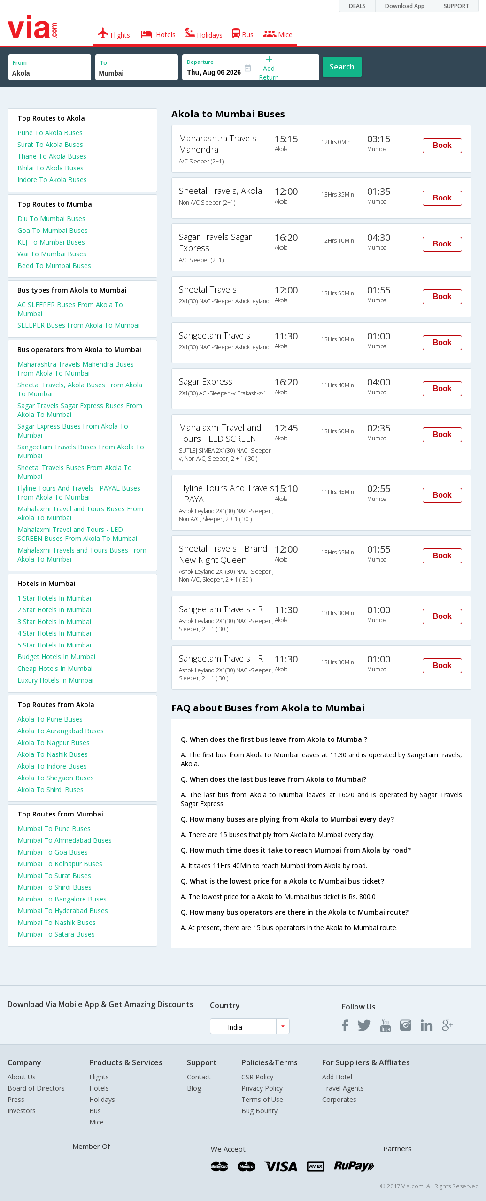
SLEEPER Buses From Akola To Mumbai (78, 325)
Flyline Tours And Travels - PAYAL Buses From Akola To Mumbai (78, 492)
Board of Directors (36, 1088)
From (20, 63)
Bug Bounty (259, 1110)
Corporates (339, 1099)
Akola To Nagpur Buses (53, 742)
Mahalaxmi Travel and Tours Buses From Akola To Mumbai (80, 513)
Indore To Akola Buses (52, 179)
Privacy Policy (262, 1088)
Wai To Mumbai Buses (51, 253)
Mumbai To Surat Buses (54, 875)
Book (442, 145)
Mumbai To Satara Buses (56, 934)
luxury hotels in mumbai (55, 680)
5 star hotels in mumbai (54, 644)
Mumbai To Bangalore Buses (62, 898)
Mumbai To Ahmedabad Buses (64, 840)
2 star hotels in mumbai (54, 609)
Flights (99, 1076)
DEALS (357, 6)
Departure (200, 61)
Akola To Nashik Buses (52, 754)
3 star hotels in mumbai (54, 621)
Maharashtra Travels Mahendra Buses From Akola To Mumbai (75, 368)
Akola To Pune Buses (50, 719)
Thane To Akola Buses (51, 156)
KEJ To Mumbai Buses (51, 242)
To (103, 63)
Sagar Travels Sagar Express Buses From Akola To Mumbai (79, 410)
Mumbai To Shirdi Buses (54, 887)
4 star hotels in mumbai (54, 633)
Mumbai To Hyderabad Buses (62, 910)
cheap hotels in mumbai (55, 668)
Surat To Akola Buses (50, 144)
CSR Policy (257, 1076)
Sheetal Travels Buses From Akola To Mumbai (74, 472)
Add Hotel (337, 1076)
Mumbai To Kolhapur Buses (59, 863)
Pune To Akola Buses (50, 132)
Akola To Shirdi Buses (50, 789)
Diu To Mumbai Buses (51, 218)
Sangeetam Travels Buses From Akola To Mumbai (80, 451)
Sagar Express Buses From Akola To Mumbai (72, 430)
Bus (95, 1110)
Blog (194, 1088)
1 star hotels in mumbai (54, 597)
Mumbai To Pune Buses (54, 828)
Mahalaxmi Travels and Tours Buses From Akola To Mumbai (82, 554)
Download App (404, 6)
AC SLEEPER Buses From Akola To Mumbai (70, 309)
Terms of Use (262, 1099)
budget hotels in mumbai (56, 656)
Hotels (99, 1088)
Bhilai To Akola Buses (50, 167)
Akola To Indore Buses (52, 766)
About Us (22, 1076)
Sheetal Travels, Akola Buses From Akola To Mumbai (79, 389)
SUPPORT (456, 6)
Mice (96, 1121)
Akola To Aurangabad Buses (60, 730)
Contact (199, 1076)
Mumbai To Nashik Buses (56, 922)
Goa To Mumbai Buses (52, 230)
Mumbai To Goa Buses (52, 851)
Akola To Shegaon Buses (55, 777)
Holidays (102, 1099)
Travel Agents (343, 1088)
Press (16, 1099)
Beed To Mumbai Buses (54, 265)
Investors (22, 1110)
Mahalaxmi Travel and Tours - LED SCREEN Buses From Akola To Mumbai (77, 534)
